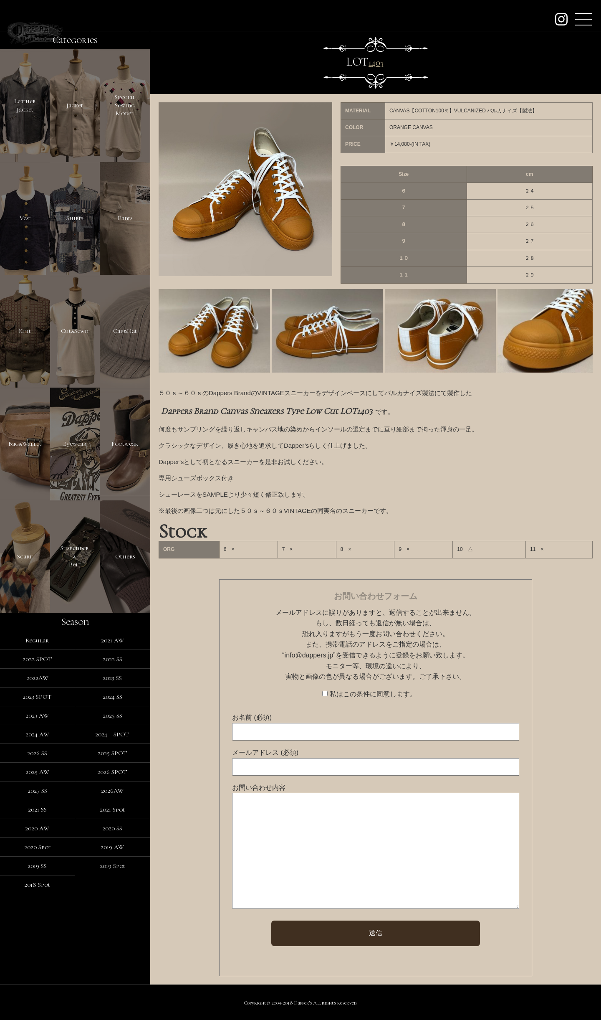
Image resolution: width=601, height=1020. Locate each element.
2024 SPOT (112, 734)
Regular (37, 640)
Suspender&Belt (75, 556)
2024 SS (112, 696)
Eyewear (74, 443)
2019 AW (112, 847)
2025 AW (37, 772)
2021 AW (112, 640)
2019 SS (37, 866)
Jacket (74, 105)
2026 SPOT (112, 772)
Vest (25, 218)
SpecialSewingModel (125, 105)
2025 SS (112, 715)
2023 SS (112, 678)
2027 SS (37, 790)
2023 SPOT (37, 696)
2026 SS (37, 753)
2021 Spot (112, 809)
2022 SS (112, 659)
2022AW (37, 678)
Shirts (74, 218)
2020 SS (112, 828)
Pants (125, 218)
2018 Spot (37, 884)
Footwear (124, 443)
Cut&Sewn (74, 331)
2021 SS (37, 809)
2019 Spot (112, 866)
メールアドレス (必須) (265, 752)
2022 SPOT (37, 659)
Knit (25, 331)
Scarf (25, 556)
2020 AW (37, 828)
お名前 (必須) (252, 717)
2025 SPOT (112, 753)
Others (125, 556)
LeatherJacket (25, 105)
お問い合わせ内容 (258, 787)
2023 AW (37, 715)
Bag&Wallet (24, 443)
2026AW (112, 790)
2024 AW (37, 734)
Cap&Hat (125, 331)
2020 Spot (37, 847)
